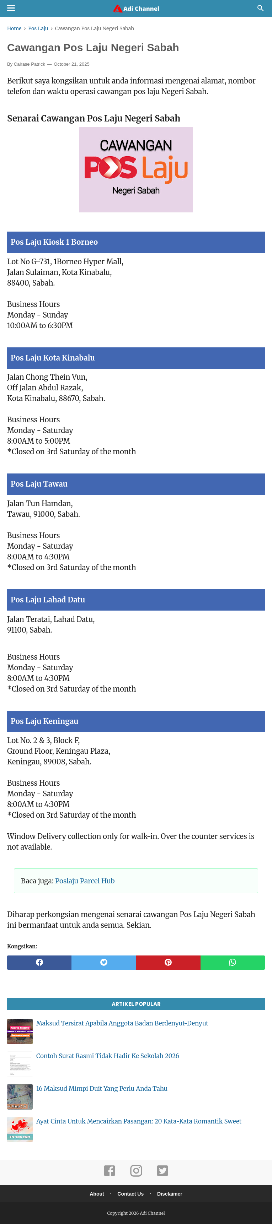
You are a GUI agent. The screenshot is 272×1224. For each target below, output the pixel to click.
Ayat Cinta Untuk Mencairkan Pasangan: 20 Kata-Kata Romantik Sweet (138, 1121)
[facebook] (39, 962)
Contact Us (130, 1194)
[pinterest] (168, 962)
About (97, 1194)
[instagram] (136, 1175)
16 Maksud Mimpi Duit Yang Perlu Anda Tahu (101, 1089)
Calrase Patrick (29, 64)
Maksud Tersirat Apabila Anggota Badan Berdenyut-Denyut (122, 1023)
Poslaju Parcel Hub (85, 881)
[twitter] (103, 962)
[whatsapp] (233, 962)
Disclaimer (169, 1194)
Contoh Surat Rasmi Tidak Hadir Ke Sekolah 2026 (107, 1056)
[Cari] (260, 10)
